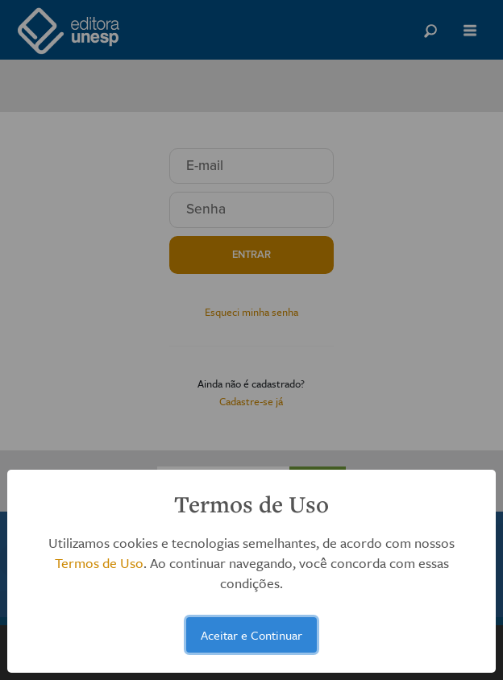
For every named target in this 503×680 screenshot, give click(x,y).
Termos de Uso (99, 563)
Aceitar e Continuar (251, 635)
